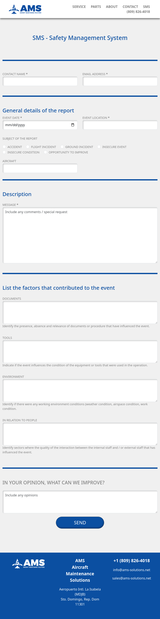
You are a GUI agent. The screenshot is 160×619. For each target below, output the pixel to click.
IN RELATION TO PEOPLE (19, 420)
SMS (146, 6)
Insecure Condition (23, 152)
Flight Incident (43, 147)
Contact (130, 6)
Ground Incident (79, 147)
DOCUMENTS (11, 299)
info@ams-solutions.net (131, 570)
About (112, 6)
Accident (15, 147)
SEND (80, 522)
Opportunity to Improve (68, 152)
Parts (96, 6)
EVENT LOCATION (96, 118)
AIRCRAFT (9, 161)
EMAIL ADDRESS (95, 74)
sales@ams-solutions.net (131, 578)
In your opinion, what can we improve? (53, 482)
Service (79, 6)
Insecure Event (114, 147)
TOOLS (7, 338)
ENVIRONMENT (13, 377)
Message (10, 205)
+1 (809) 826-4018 (132, 560)
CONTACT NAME (15, 74)
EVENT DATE (12, 118)
